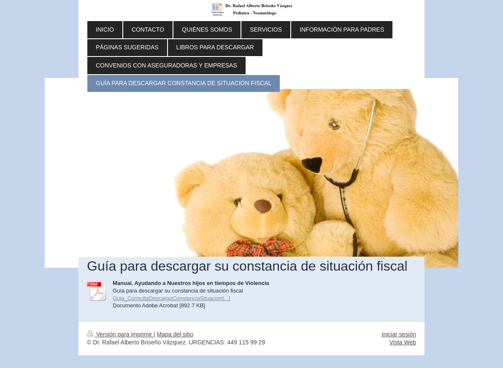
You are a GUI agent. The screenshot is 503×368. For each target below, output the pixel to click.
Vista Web (402, 342)
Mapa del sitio (175, 334)
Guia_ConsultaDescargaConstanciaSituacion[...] (171, 298)
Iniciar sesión (398, 334)
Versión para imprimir (120, 334)
